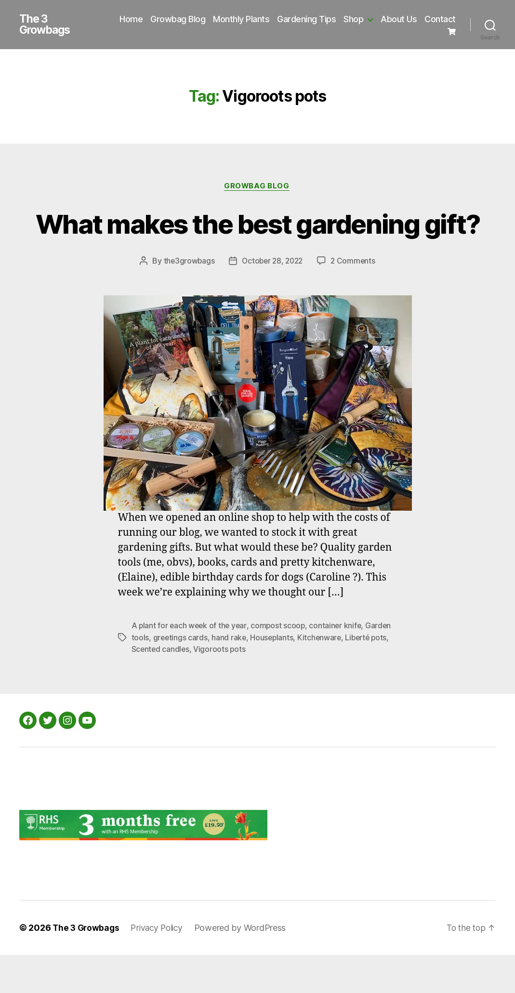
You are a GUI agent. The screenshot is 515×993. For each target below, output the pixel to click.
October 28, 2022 (272, 299)
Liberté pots (370, 675)
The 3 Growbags (46, 26)
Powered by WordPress (246, 966)
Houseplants (273, 675)
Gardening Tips (345, 18)
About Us (438, 18)
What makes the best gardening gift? (257, 243)
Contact (424, 33)
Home (170, 18)
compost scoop (280, 664)
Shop (392, 18)
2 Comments (355, 299)
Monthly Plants (280, 18)
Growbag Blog (216, 18)
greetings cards (181, 675)
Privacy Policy (160, 966)
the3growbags (187, 299)
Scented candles (161, 687)
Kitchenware (322, 675)
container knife (338, 664)
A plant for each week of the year (190, 664)
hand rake (230, 675)
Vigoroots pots (221, 687)
